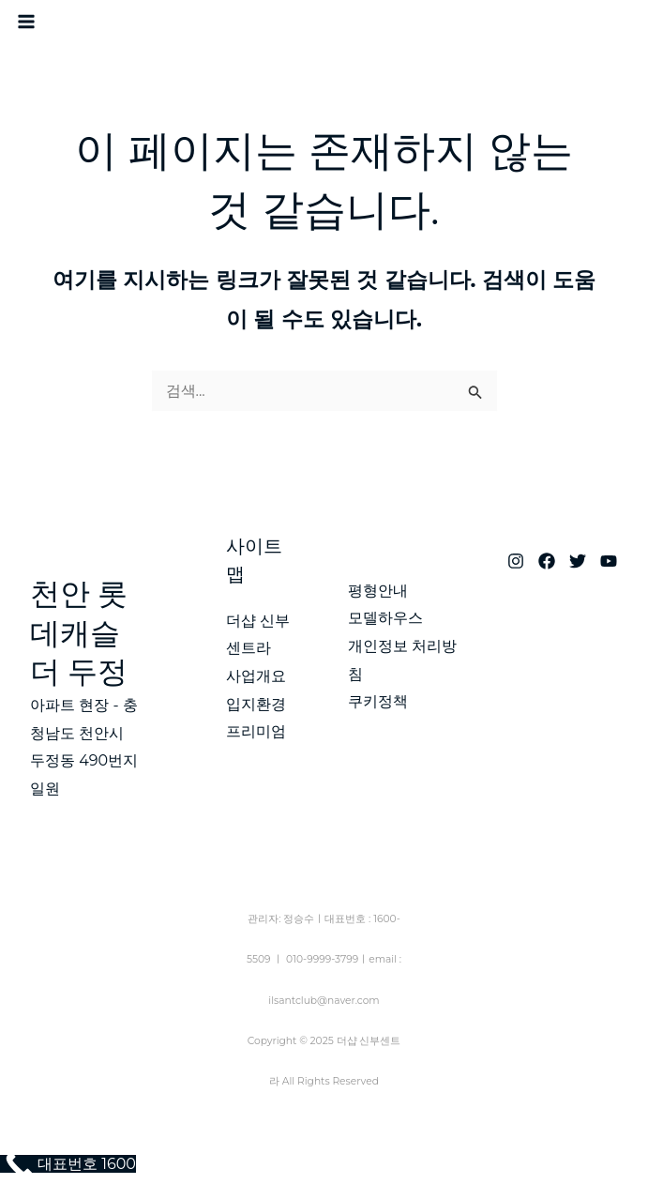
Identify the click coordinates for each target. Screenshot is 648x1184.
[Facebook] (546, 561)
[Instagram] (515, 561)
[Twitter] (577, 561)
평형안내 (378, 591)
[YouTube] (608, 561)
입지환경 (256, 704)
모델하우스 (385, 618)
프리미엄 (256, 731)
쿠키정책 (378, 701)
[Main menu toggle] (26, 21)
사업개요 (256, 676)
